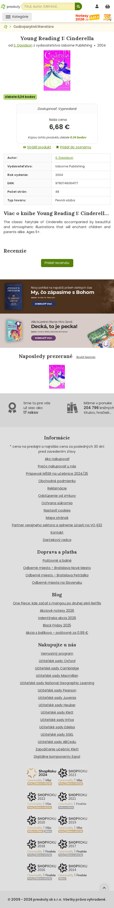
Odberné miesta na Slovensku (57, 582)
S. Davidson (23, 45)
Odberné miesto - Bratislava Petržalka (57, 575)
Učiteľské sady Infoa (57, 719)
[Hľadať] (78, 6)
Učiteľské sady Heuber (57, 705)
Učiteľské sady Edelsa (57, 727)
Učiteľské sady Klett (57, 712)
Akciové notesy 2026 (57, 610)
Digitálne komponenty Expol (57, 756)
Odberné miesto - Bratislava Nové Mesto (57, 567)
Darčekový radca (57, 539)
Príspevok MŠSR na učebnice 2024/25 (57, 473)
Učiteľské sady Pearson (57, 690)
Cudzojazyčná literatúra (33, 26)
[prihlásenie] (97, 6)
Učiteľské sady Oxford (57, 661)
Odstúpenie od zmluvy (57, 495)
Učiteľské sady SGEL (57, 734)
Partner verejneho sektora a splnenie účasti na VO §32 (57, 525)
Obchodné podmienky (57, 481)
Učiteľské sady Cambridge (57, 668)
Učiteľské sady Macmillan (57, 675)
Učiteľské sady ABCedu (57, 741)
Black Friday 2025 (57, 625)
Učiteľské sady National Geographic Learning (57, 683)
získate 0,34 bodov (20, 97)
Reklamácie (57, 488)
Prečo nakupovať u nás (57, 466)
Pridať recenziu (57, 262)
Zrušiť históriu (85, 357)
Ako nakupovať (57, 458)
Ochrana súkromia (57, 503)
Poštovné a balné (57, 560)
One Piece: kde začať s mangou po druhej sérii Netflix (57, 603)
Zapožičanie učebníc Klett (57, 749)
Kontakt (57, 532)
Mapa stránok (57, 517)
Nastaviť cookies (57, 510)
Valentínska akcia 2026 (57, 618)
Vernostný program (57, 653)
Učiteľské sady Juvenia (57, 697)
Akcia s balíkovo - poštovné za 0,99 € (57, 632)
